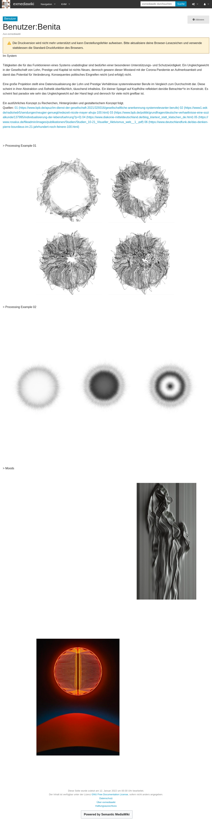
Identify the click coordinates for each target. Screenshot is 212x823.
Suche (181, 3)
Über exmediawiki (106, 802)
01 (16, 107)
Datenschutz (106, 798)
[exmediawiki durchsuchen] (158, 3)
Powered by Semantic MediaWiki (107, 814)
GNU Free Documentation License (110, 794)
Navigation (46, 4)
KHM (64, 4)
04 (84, 117)
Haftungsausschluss (106, 806)
